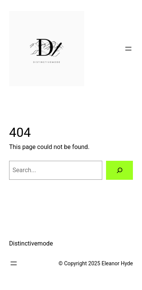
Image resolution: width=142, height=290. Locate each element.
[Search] (119, 170)
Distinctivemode (31, 243)
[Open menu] (128, 48)
